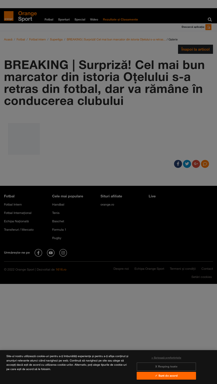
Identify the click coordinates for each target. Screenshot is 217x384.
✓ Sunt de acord (166, 375)
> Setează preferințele (166, 357)
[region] (108, 367)
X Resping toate (166, 366)
